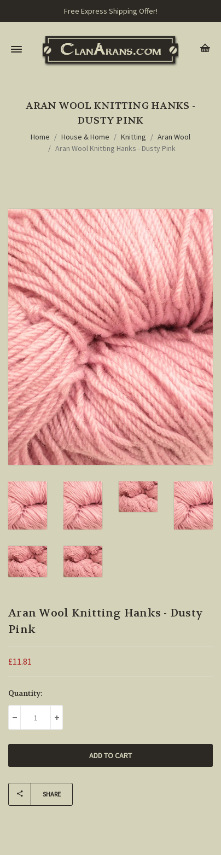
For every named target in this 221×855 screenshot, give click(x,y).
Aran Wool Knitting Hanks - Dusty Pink (115, 148)
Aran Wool (174, 137)
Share (35, 794)
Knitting (133, 137)
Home (40, 137)
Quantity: (25, 693)
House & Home (85, 137)
